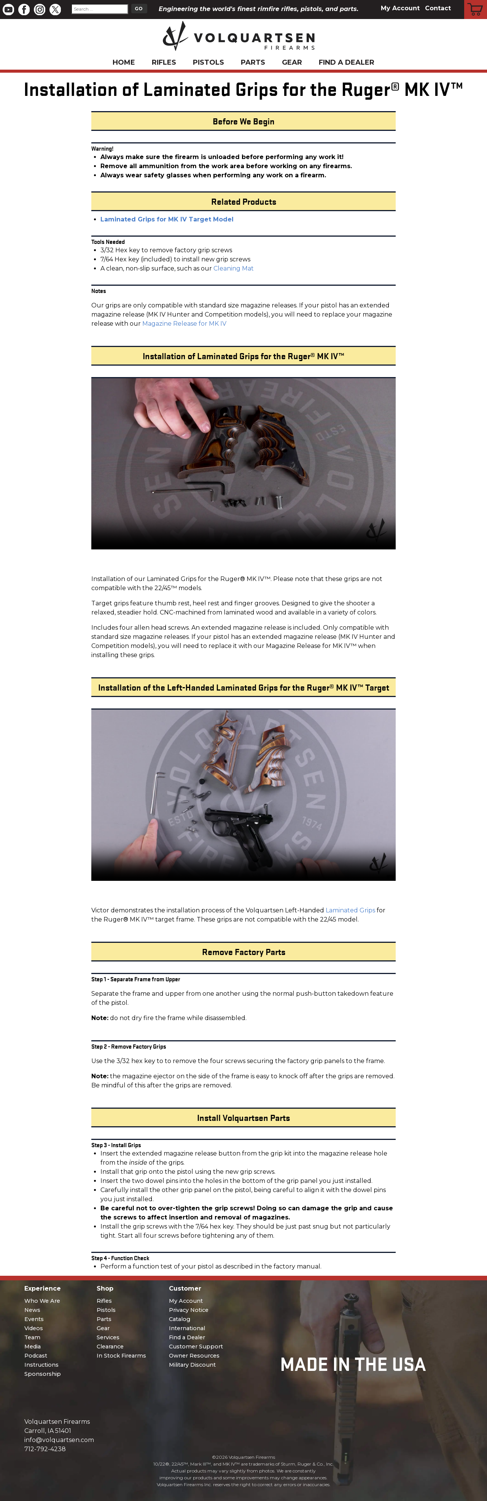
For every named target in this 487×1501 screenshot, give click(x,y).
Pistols (208, 62)
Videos (33, 1328)
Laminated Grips (350, 910)
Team (32, 1337)
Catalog (179, 1319)
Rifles (164, 62)
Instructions (41, 1364)
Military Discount (192, 1364)
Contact (438, 8)
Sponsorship (42, 1373)
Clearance (110, 1346)
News (32, 1310)
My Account (400, 8)
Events (34, 1319)
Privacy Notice (188, 1310)
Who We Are (42, 1300)
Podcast (35, 1355)
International (187, 1328)
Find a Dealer (346, 62)
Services (108, 1337)
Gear (292, 62)
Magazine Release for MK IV (184, 323)
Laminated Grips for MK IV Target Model (167, 219)
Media (32, 1346)
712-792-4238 (45, 1449)
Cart (476, 1)
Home (124, 62)
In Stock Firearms (121, 1355)
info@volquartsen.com (59, 1440)
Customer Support (196, 1346)
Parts (253, 62)
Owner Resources (194, 1355)
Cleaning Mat (233, 268)
